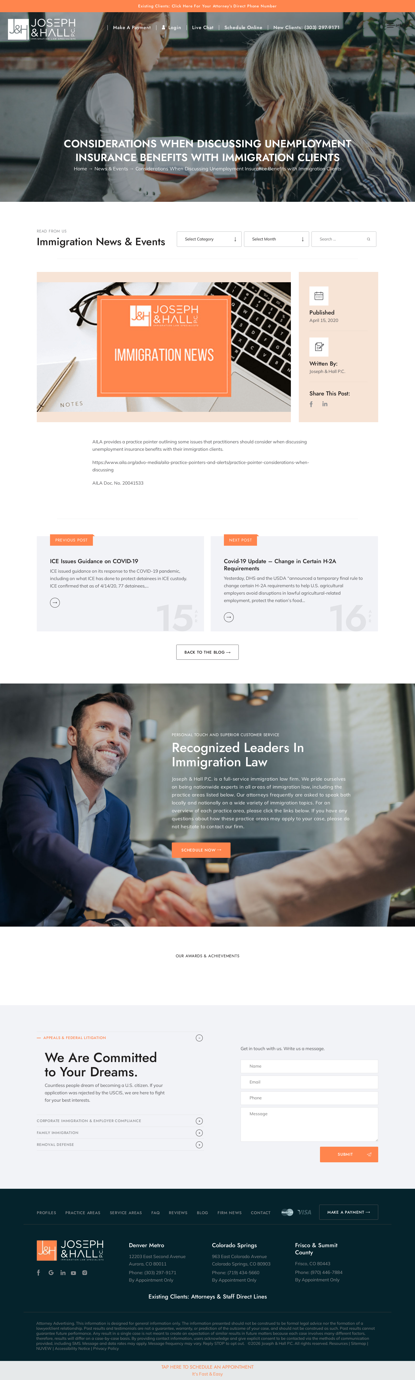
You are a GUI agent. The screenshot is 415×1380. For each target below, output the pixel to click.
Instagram (85, 1273)
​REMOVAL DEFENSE (57, 1150)
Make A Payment (132, 27)
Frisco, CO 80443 (312, 1263)
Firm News (230, 1213)
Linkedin (63, 1273)
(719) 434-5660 (243, 1272)
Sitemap (358, 1343)
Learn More (55, 603)
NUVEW (44, 1348)
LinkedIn (325, 404)
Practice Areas (82, 1213)
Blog (202, 1213)
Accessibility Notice (72, 1348)
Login (174, 27)
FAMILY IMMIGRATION (59, 1137)
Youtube (74, 1273)
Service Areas (126, 1213)
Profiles (46, 1213)
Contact (261, 1213)
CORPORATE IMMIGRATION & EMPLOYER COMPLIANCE (93, 1123)
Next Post (240, 540)
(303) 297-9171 (322, 27)
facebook (312, 404)
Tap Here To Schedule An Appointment (207, 1370)
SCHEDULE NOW (198, 850)
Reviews (178, 1213)
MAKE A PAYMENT (345, 1212)
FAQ (155, 1213)
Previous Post (71, 540)
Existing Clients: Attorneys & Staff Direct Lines (207, 1296)
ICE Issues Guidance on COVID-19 (94, 561)
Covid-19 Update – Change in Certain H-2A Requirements (280, 565)
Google (51, 1273)
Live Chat (203, 27)
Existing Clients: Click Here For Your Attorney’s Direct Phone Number (207, 6)
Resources (338, 1343)
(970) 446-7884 (326, 1272)
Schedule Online (243, 27)
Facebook (40, 1273)
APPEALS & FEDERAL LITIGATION (77, 1038)
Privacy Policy (106, 1348)
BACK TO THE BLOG (204, 652)
